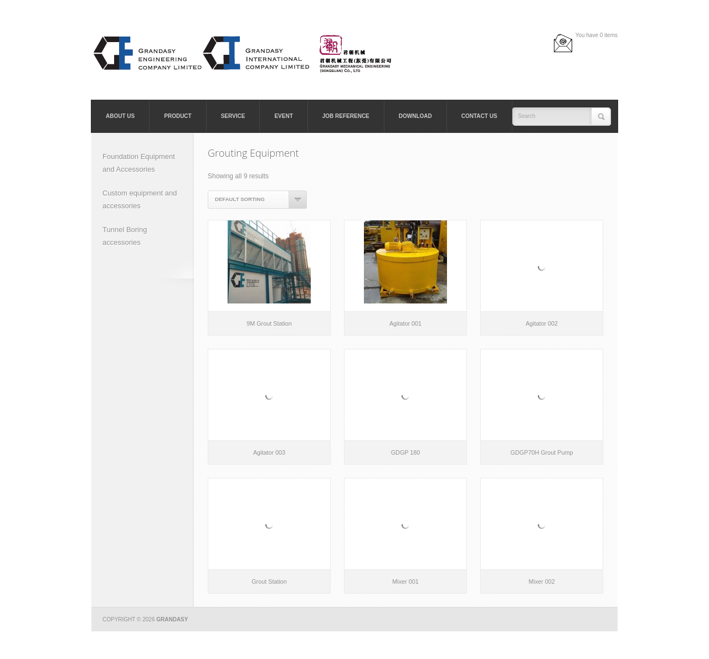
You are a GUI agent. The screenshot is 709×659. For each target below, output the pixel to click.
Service (233, 116)
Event (283, 116)
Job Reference (345, 116)
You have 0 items (597, 35)
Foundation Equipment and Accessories (138, 162)
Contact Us (479, 116)
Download (415, 116)
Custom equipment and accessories (139, 199)
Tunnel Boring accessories (124, 235)
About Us (120, 116)
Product (177, 116)
